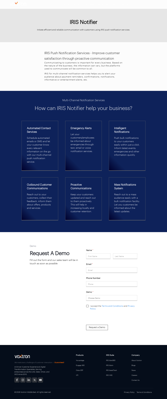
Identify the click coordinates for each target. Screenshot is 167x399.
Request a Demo (97, 327)
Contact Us (123, 4)
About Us (110, 4)
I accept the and (112, 307)
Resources (96, 4)
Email (89, 264)
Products (70, 4)
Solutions (83, 4)
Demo (89, 292)
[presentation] (106, 323)
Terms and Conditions (112, 305)
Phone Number (93, 278)
